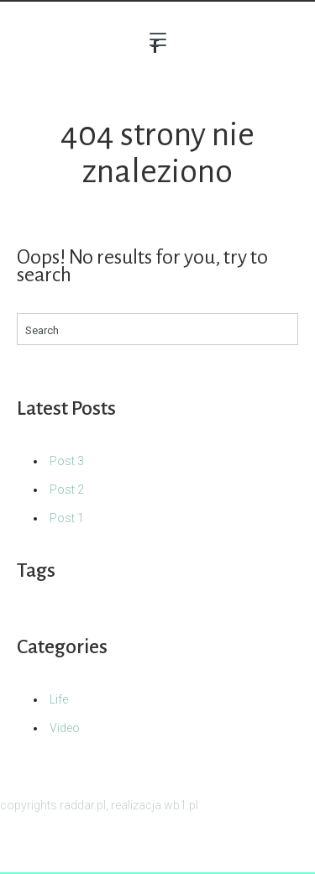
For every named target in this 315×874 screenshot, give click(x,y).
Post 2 (67, 489)
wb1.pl (181, 805)
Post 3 (67, 461)
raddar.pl (83, 805)
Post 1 (67, 518)
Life (59, 699)
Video (65, 728)
